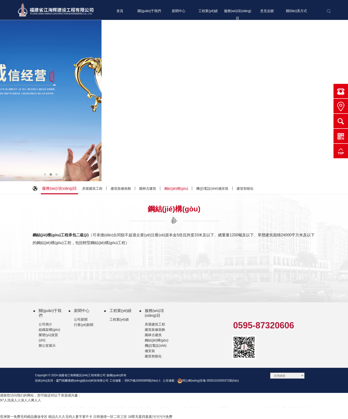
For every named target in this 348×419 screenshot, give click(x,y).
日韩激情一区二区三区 (110, 417)
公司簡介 (45, 324)
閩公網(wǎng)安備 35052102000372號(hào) (208, 380)
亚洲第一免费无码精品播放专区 (23, 417)
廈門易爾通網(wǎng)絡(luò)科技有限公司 (82, 380)
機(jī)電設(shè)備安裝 (212, 188)
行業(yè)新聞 (83, 325)
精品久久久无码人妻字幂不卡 (70, 417)
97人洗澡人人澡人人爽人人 (20, 400)
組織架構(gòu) (49, 330)
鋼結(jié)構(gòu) (176, 188)
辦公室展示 (47, 345)
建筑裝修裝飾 (121, 188)
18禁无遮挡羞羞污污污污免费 (150, 417)
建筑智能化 (245, 188)
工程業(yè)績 (119, 319)
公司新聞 (80, 319)
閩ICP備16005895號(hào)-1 (142, 380)
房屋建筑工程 (92, 188)
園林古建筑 (147, 188)
